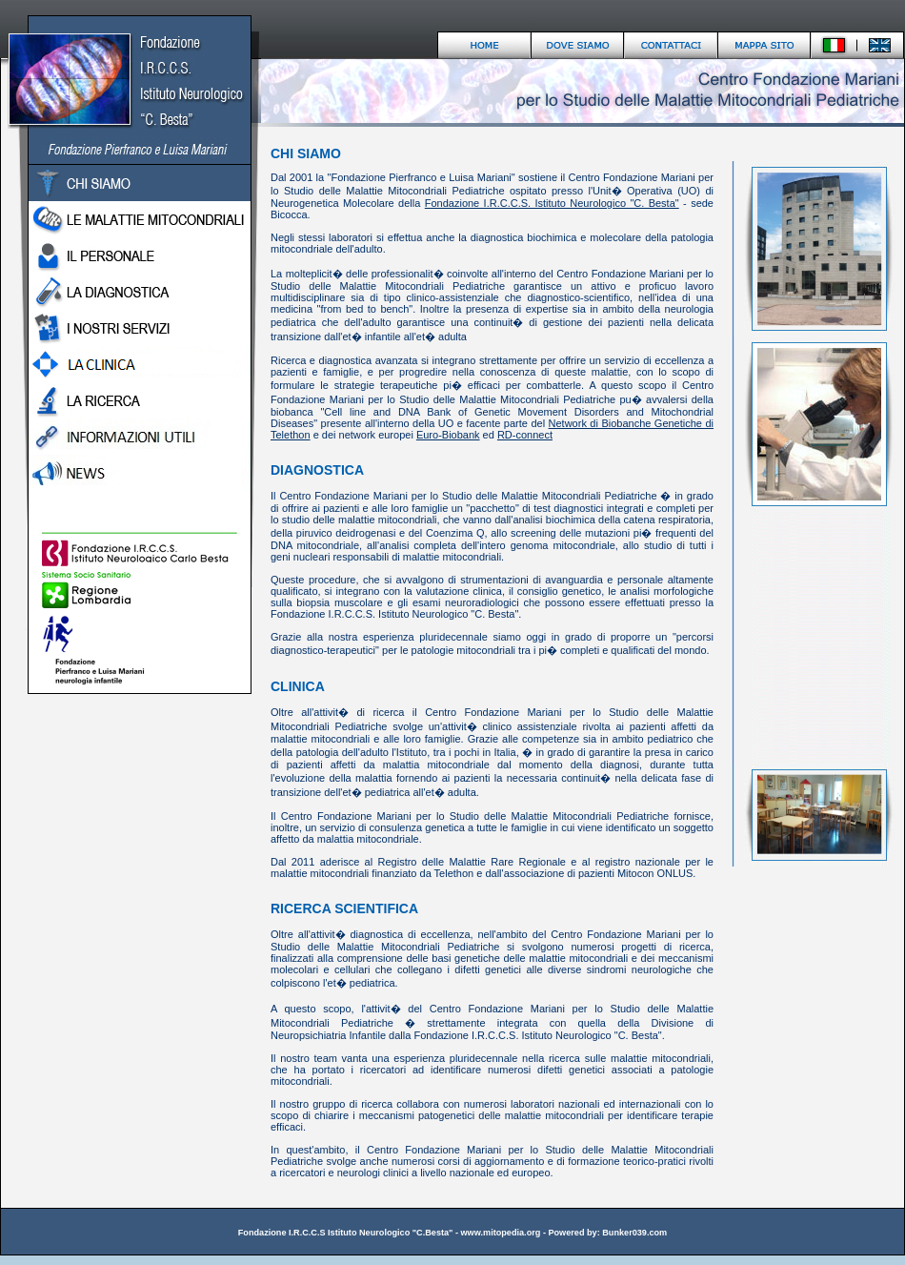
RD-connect (525, 434)
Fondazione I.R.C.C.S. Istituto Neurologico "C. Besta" (552, 203)
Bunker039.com (634, 1232)
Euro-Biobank (448, 434)
